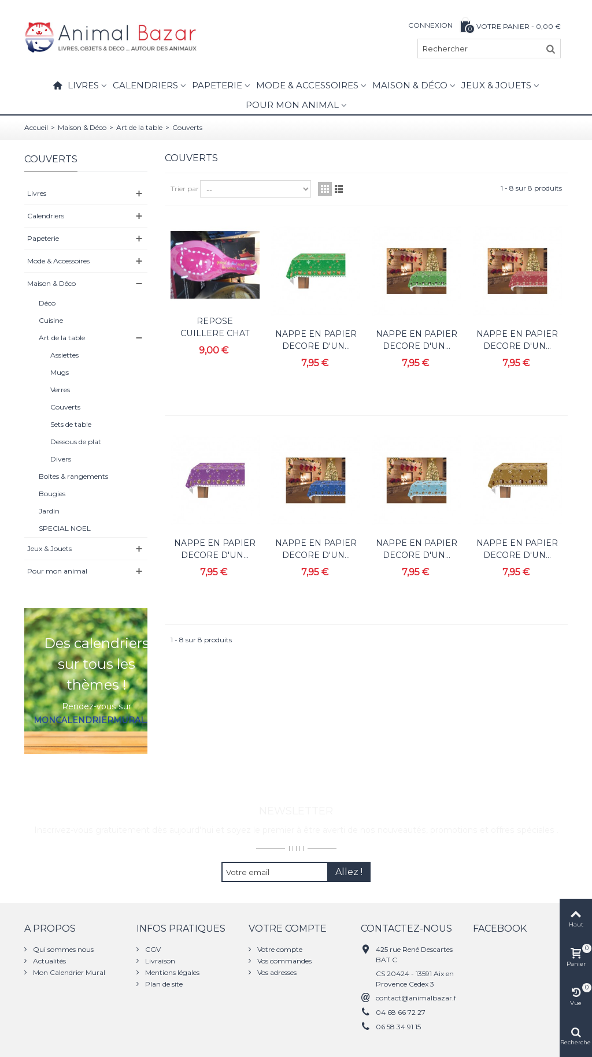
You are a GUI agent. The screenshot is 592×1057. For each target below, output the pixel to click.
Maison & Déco (409, 85)
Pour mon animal (292, 104)
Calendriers (145, 85)
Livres (83, 85)
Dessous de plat (75, 441)
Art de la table (139, 127)
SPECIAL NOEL (65, 528)
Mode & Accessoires (307, 85)
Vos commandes (284, 960)
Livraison (159, 960)
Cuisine (51, 320)
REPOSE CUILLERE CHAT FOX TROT (215, 333)
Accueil (36, 127)
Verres (60, 389)
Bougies (52, 493)
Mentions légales (171, 972)
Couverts (65, 407)
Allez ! (348, 871)
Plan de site (163, 984)
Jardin (49, 511)
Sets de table (70, 424)
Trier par (185, 188)
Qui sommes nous (62, 949)
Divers (60, 459)
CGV (152, 949)
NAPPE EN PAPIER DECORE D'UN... (316, 340)
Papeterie (217, 85)
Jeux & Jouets (496, 85)
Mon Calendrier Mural (68, 972)
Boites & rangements (73, 476)
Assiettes (64, 355)
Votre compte (279, 949)
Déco (47, 303)
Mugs (59, 372)
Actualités (48, 960)
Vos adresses (276, 972)
